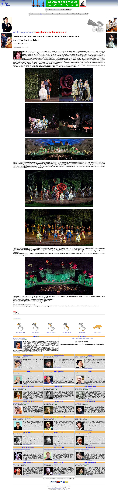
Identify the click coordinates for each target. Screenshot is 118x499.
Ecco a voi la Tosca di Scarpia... (82, 464)
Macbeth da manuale (49, 418)
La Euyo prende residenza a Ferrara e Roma (82, 338)
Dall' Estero (97, 332)
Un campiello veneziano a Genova (21, 403)
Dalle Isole (82, 332)
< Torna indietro (17, 318)
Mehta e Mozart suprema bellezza (83, 433)
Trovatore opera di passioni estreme (52, 464)
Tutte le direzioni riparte (18, 433)
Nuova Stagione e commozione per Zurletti (23, 372)
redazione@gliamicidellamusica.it (56, 488)
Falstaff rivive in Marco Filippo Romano (53, 372)
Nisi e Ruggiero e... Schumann (20, 356)
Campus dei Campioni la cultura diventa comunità (55, 449)
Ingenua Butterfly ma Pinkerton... (51, 356)
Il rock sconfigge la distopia (50, 388)
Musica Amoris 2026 (80, 418)
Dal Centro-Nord (51, 332)
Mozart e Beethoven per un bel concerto (84, 356)
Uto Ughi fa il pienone (49, 403)
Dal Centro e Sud (66, 332)
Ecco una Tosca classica (19, 338)
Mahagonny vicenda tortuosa (82, 449)
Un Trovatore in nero (80, 403)
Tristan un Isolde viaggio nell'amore (52, 433)
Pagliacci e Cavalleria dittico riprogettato (22, 418)
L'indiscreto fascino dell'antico (82, 372)
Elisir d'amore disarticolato (19, 388)
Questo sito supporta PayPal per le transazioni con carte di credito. (59, 478)
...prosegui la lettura (17, 352)
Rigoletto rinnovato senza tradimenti (21, 449)
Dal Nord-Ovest (20, 332)
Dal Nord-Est (35, 332)
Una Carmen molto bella (19, 464)
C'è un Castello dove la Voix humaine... (84, 388)
